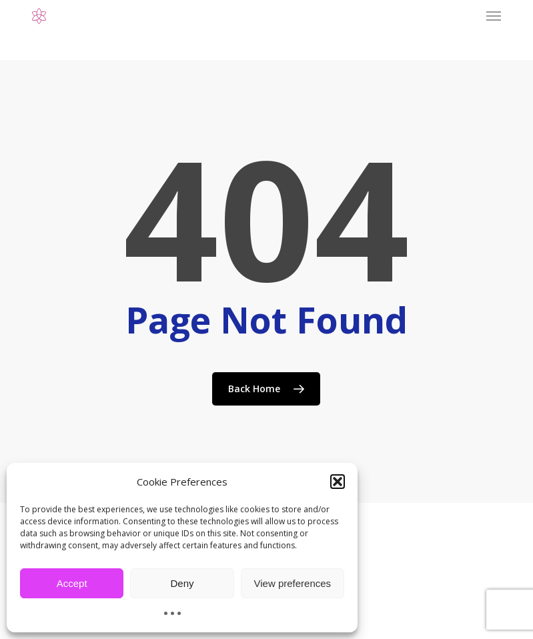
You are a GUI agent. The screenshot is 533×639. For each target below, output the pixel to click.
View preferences (293, 583)
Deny (181, 583)
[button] (337, 481)
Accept (72, 583)
